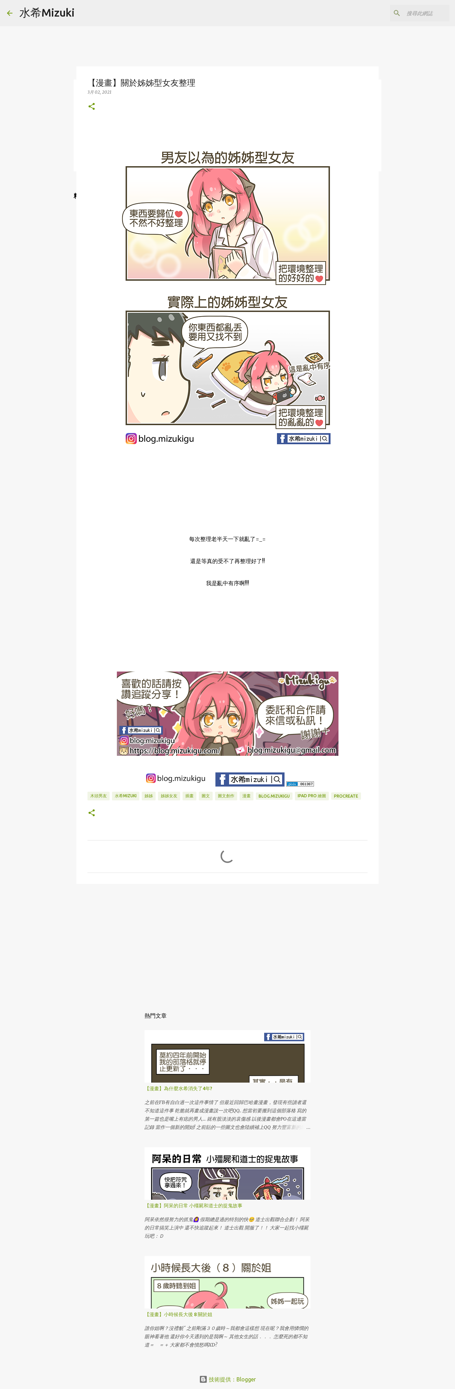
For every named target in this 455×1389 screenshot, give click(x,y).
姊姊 (149, 795)
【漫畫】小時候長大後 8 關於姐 (178, 1314)
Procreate (346, 796)
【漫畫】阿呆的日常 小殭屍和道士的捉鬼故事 (193, 1205)
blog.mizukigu (274, 796)
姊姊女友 (169, 795)
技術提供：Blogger (227, 1379)
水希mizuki (126, 795)
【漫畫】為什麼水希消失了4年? (178, 1088)
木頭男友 (98, 795)
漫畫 (246, 795)
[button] (91, 107)
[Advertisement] (227, 942)
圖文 (206, 795)
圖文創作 (226, 795)
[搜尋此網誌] (413, 13)
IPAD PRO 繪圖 (312, 795)
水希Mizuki (47, 12)
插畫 (189, 795)
